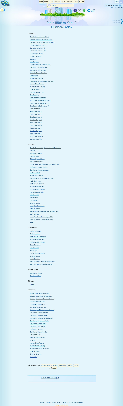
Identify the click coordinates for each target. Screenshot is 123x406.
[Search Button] (49, 5)
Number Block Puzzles (37, 84)
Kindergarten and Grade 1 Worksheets (41, 81)
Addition (32, 150)
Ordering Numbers (35, 354)
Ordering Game (34, 89)
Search (48, 402)
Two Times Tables (35, 276)
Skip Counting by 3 (36, 120)
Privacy (80, 402)
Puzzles (81, 1)
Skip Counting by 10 (36, 108)
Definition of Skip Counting (38, 70)
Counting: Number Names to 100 (40, 64)
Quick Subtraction (35, 245)
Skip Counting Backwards (38, 97)
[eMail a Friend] (89, 10)
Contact (64, 402)
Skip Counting (34, 95)
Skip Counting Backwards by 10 (39, 103)
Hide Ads (113, 7)
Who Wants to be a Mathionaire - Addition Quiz (44, 211)
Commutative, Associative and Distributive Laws (44, 164)
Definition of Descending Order (39, 321)
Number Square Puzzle (37, 192)
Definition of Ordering (36, 329)
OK (120, 5)
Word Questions (35, 214)
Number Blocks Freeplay (37, 86)
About (58, 402)
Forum (54, 368)
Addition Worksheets (36, 161)
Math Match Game (35, 181)
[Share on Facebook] (75, 10)
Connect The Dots (35, 56)
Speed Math (33, 200)
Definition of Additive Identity (38, 167)
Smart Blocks (34, 197)
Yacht (31, 222)
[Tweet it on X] (80, 10)
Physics (63, 1)
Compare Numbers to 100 (38, 51)
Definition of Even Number (38, 323)
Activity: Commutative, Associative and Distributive (45, 148)
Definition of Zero (35, 334)
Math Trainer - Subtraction (38, 236)
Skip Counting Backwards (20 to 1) (40, 100)
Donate (42, 402)
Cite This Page (72, 402)
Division (32, 284)
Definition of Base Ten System (39, 315)
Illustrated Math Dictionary (49, 365)
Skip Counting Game (36, 136)
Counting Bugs (34, 62)
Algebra (46, 1)
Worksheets (62, 365)
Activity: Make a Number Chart (39, 37)
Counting (33, 59)
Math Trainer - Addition (37, 184)
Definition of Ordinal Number (38, 67)
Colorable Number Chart (37, 45)
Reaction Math (34, 195)
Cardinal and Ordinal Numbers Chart (41, 40)
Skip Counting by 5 (36, 131)
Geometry (56, 1)
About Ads (120, 7)
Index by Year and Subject (50, 378)
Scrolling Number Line (36, 92)
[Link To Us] (93, 10)
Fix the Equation (35, 173)
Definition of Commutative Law (39, 170)
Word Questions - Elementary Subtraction (42, 261)
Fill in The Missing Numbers (38, 73)
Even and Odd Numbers (37, 337)
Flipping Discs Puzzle (36, 175)
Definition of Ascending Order (39, 312)
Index (53, 402)
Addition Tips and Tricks (37, 159)
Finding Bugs (34, 75)
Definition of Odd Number (38, 326)
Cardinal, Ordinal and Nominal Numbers (42, 42)
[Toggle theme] (0, 9)
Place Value (33, 357)
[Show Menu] (121, 3)
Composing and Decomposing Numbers (42, 310)
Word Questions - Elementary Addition (41, 217)
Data (51, 1)
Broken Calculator (35, 231)
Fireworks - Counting (36, 78)
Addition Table (34, 156)
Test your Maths (35, 203)
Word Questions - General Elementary (41, 219)
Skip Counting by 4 (36, 125)
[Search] (62, 5)
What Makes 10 (35, 208)
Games (76, 1)
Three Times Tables (36, 139)
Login (116, 1)
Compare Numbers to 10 (37, 48)
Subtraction (33, 250)
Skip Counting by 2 (36, 114)
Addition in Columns (36, 153)
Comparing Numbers (36, 53)
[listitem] (41, 1)
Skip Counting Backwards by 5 (39, 106)
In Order (32, 340)
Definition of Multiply (36, 273)
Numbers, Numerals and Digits (39, 348)
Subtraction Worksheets (37, 253)
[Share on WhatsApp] (84, 10)
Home (41, 1)
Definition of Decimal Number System (41, 318)
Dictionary (69, 1)
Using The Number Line (37, 206)
